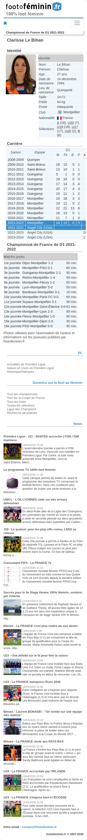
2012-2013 (16, 179)
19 (58, 179)
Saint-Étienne (50, 307)
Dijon (26, 263)
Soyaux (27, 302)
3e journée (12, 273)
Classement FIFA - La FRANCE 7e (27, 563)
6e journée (12, 287)
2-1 (58, 273)
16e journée (13, 326)
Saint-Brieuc (36, 164)
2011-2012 (16, 174)
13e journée (13, 311)
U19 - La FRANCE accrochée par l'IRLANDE (34, 771)
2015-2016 (16, 193)
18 (58, 164)
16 (58, 213)
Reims (27, 277)
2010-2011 (16, 169)
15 (65, 164)
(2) (70, 131)
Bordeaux (29, 292)
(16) (61, 123)
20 (58, 189)
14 (65, 184)
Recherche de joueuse (22, 413)
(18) (63, 127)
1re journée (12, 263)
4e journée (12, 277)
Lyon (25, 287)
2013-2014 (16, 184)
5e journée (12, 282)
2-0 (50, 321)
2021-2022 (16, 223)
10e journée (13, 297)
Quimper (33, 160)
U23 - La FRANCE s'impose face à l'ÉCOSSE (35, 797)
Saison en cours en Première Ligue (30, 368)
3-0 (63, 307)
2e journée (12, 268)
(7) (73, 123)
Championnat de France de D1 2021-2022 (35, 32)
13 (58, 169)
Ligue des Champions (21, 409)
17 (58, 184)
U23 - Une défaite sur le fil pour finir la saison (35, 655)
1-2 (50, 263)
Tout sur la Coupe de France (26, 398)
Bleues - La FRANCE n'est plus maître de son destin (40, 626)
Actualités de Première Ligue (26, 364)
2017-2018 (16, 203)
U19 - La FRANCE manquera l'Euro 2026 (32, 682)
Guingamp (34, 174)
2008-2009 (16, 160)
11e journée (13, 302)
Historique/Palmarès (20, 371)
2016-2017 (16, 198)
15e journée (13, 321)
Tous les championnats (22, 394)
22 (58, 208)
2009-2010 (16, 164)
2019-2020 (16, 213)
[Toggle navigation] (77, 22)
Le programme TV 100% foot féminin (29, 469)
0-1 (50, 268)
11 (65, 193)
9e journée (12, 292)
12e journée (13, 307)
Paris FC (46, 297)
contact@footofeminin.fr (39, 827)
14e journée (13, 316)
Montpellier (69, 112)
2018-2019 (16, 208)
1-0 (52, 316)
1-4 (52, 277)
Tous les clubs (16, 401)
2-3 (50, 311)
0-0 (56, 297)
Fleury (44, 282)
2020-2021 (16, 218)
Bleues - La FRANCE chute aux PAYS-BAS (33, 741)
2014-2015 (16, 189)
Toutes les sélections (21, 405)
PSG (43, 268)
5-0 (50, 287)
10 (65, 169)
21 (65, 208)
